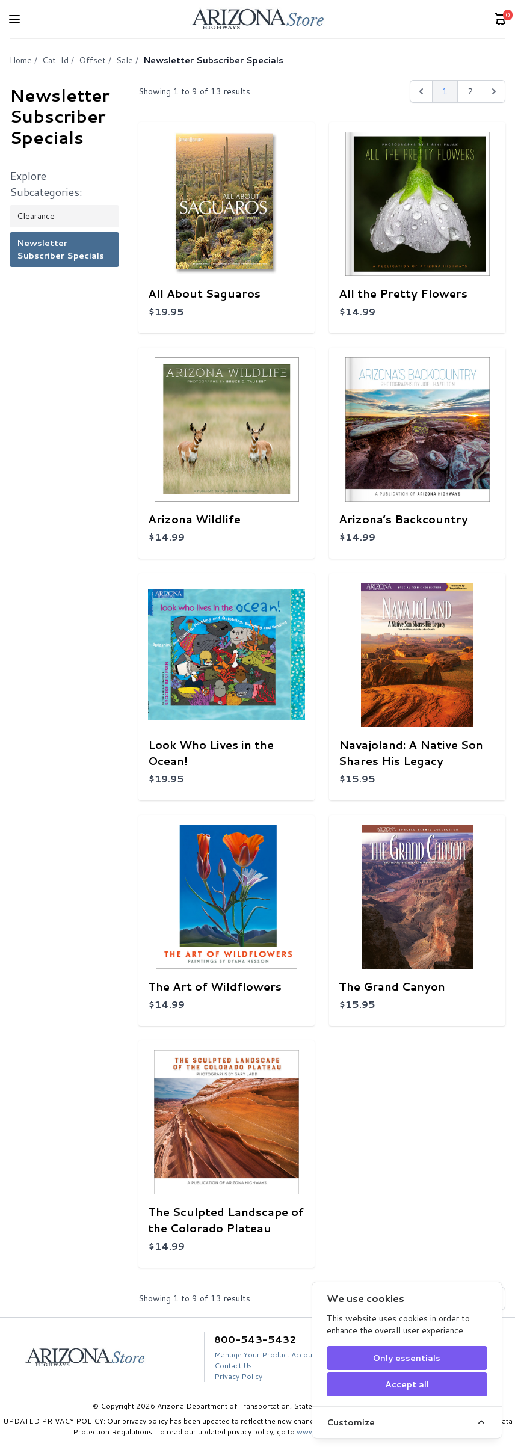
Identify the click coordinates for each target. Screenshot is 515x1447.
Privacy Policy (238, 1376)
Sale (124, 60)
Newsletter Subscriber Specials (60, 249)
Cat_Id (55, 60)
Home (21, 60)
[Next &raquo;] (494, 91)
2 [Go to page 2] (470, 91)
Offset (92, 60)
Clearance (36, 216)
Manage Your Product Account (266, 1355)
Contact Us (233, 1365)
